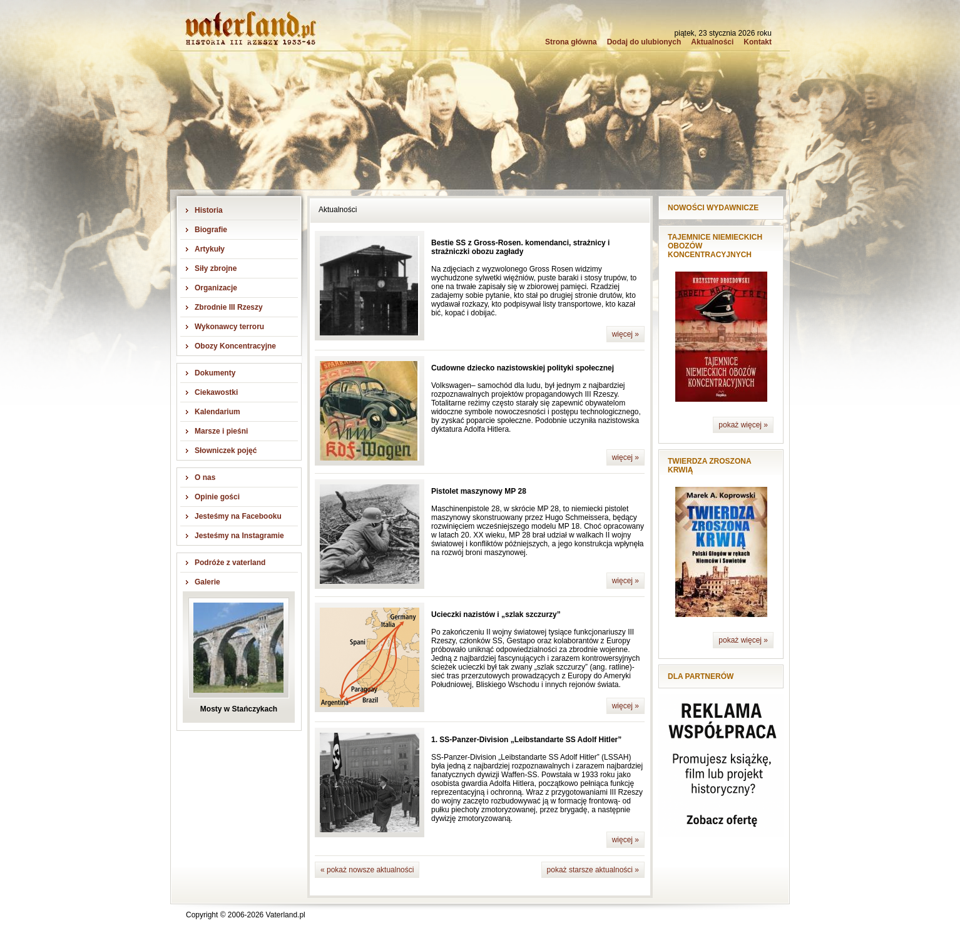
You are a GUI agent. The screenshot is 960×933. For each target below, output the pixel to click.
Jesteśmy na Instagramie (239, 535)
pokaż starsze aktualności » (593, 869)
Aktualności (712, 42)
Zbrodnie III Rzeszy (229, 307)
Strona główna (571, 42)
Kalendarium (217, 411)
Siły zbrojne (216, 268)
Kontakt (757, 42)
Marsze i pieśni (221, 431)
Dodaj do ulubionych (644, 42)
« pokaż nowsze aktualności (367, 869)
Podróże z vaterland (230, 562)
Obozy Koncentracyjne (235, 346)
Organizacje (216, 287)
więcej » (625, 334)
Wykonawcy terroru (229, 326)
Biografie (211, 229)
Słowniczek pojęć (226, 450)
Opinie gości (217, 496)
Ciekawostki (216, 392)
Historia (209, 210)
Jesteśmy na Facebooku (238, 516)
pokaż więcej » (743, 425)
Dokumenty (215, 373)
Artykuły (210, 249)
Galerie (207, 582)
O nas (205, 477)
